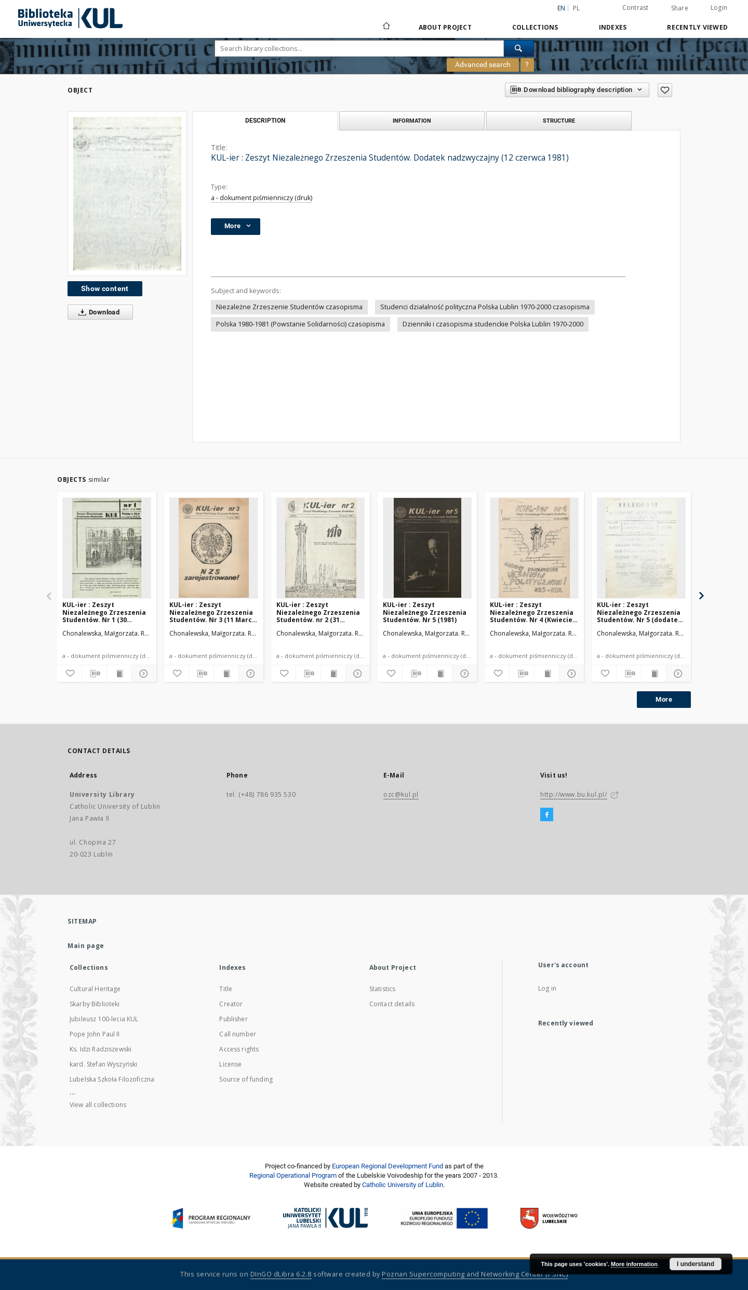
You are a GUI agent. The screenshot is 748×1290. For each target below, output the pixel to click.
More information (634, 1264)
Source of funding (246, 1079)
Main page (86, 945)
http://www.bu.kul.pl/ (573, 794)
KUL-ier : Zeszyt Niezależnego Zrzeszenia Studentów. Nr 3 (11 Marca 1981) (212, 612)
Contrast (635, 7)
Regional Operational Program (293, 1175)
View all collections (98, 1104)
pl (576, 8)
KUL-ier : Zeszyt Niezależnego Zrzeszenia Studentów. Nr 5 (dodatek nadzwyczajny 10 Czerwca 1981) (639, 612)
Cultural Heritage (95, 988)
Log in (547, 988)
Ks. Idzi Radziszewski (100, 1049)
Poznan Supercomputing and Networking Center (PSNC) (475, 1274)
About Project (445, 27)
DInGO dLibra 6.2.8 (281, 1274)
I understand (695, 1264)
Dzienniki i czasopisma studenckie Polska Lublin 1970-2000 (493, 324)
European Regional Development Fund (387, 1166)
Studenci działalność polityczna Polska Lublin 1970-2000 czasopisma (485, 306)
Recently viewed (697, 27)
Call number (237, 1034)
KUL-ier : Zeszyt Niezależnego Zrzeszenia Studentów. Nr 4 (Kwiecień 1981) (533, 612)
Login (719, 7)
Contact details (392, 1003)
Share (679, 8)
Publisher (233, 1019)
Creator (231, 1003)
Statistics (382, 988)
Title (225, 988)
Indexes (613, 27)
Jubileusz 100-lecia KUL (104, 1019)
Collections (535, 27)
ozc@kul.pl (401, 794)
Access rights (239, 1049)
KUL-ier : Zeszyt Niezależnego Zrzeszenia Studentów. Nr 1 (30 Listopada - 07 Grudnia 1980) (104, 612)
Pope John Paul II (95, 1034)
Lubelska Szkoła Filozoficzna (112, 1079)
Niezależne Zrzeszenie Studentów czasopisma (289, 306)
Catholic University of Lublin (402, 1185)
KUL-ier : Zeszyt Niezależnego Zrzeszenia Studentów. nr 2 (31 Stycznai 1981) (318, 612)
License (230, 1064)
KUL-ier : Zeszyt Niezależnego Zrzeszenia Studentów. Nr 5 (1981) (424, 612)
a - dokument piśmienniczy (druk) (261, 197)
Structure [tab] (559, 120)
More (664, 699)
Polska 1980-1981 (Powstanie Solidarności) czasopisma (300, 324)
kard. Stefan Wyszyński (103, 1064)
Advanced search (483, 64)
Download (96, 312)
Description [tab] (265, 120)
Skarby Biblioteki (95, 1003)
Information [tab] (412, 120)
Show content (105, 288)
